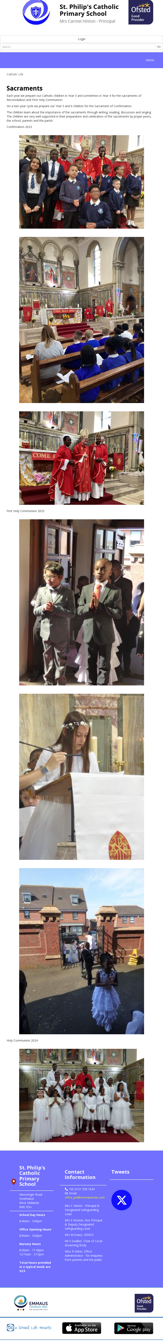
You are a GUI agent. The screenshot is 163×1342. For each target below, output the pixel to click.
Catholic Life (15, 74)
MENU (151, 60)
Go (159, 46)
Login (81, 39)
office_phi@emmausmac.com (85, 1197)
